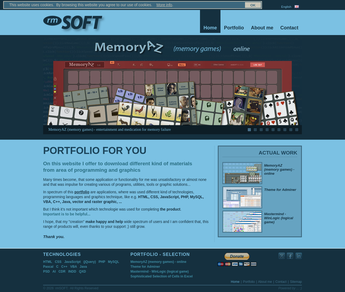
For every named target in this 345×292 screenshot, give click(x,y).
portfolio (81, 192)
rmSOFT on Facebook (290, 256)
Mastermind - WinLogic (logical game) (159, 271)
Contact (289, 27)
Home (210, 27)
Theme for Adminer (145, 267)
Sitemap (248, 6)
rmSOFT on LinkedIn (299, 256)
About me (262, 27)
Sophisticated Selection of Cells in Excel (161, 276)
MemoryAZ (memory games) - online (158, 262)
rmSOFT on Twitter (282, 256)
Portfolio (234, 27)
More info (141, 5)
